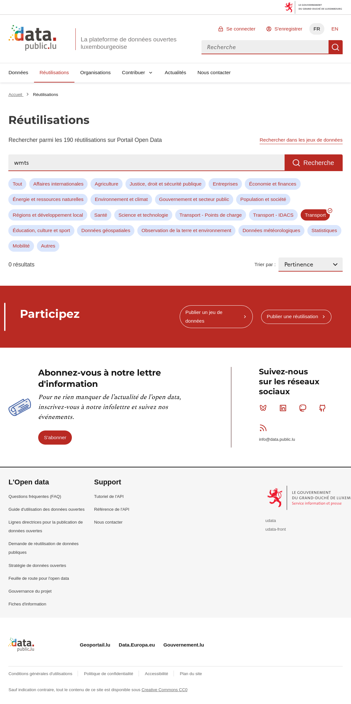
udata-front (275, 529)
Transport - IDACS (273, 215)
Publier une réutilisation (292, 316)
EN (334, 28)
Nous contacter (214, 72)
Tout (17, 184)
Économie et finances (272, 184)
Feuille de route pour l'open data (38, 578)
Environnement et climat (121, 199)
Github (324, 408)
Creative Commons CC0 (164, 689)
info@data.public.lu (277, 439)
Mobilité (21, 245)
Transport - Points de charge (210, 215)
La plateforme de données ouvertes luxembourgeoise (128, 43)
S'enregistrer (288, 28)
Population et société (263, 199)
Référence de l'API (111, 509)
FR (316, 28)
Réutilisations (54, 72)
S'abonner (55, 437)
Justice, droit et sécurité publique (165, 184)
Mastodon (304, 408)
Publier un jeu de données (204, 316)
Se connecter (240, 28)
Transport (315, 215)
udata (270, 520)
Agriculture (106, 184)
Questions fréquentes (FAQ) (34, 496)
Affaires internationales (58, 184)
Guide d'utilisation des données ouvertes (46, 509)
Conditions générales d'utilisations (40, 673)
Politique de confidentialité (109, 673)
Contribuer (133, 72)
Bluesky (264, 408)
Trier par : (265, 264)
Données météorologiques (271, 230)
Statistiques (324, 230)
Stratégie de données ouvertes (37, 565)
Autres (48, 245)
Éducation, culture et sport (41, 230)
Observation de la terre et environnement (186, 230)
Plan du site (191, 673)
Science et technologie (143, 215)
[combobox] (265, 47)
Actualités (175, 72)
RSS (264, 427)
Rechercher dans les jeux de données (301, 140)
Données (18, 72)
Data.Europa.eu (137, 645)
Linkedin (284, 408)
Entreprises (225, 184)
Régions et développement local (48, 215)
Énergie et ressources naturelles (48, 199)
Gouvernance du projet (29, 591)
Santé (100, 215)
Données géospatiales (105, 230)
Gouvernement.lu (183, 645)
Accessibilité (157, 673)
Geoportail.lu (95, 645)
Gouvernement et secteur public (194, 199)
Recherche (336, 47)
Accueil (15, 94)
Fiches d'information (27, 604)
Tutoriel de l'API (109, 496)
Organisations (95, 72)
